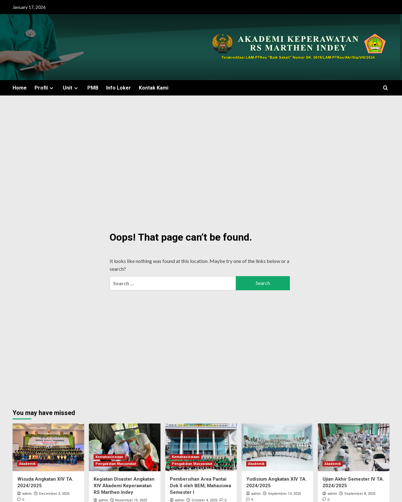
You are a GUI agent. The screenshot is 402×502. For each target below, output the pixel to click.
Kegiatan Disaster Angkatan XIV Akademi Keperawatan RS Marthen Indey (124, 485)
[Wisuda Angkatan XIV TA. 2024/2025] (48, 447)
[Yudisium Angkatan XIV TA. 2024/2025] (277, 447)
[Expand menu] (51, 88)
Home (20, 88)
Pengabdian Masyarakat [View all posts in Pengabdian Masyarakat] (115, 464)
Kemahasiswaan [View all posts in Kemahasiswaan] (109, 457)
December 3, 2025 (54, 494)
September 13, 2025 (284, 494)
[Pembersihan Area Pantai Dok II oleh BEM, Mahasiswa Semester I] (201, 447)
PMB (92, 88)
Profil (45, 88)
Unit (71, 88)
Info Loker (118, 88)
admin (27, 493)
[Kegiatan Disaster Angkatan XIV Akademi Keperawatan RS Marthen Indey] (124, 447)
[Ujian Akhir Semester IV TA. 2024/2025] (353, 447)
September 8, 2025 (359, 494)
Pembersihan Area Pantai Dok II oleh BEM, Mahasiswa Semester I (200, 485)
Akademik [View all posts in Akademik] (27, 464)
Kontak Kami (153, 88)
